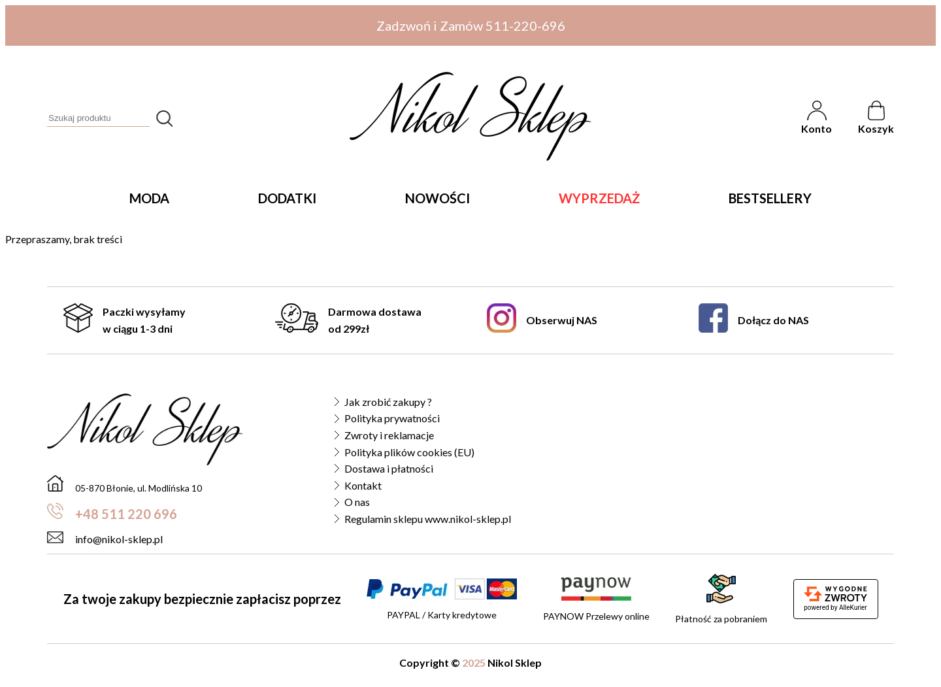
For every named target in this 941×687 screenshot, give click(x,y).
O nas (357, 501)
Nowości (437, 198)
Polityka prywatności (392, 418)
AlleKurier (853, 607)
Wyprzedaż (599, 198)
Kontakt (363, 485)
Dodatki (287, 198)
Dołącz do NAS (754, 320)
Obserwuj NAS (542, 320)
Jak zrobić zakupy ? (388, 401)
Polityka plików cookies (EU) (409, 452)
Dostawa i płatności (388, 468)
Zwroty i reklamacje (389, 435)
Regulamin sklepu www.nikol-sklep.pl (427, 518)
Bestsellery (770, 198)
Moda (149, 198)
